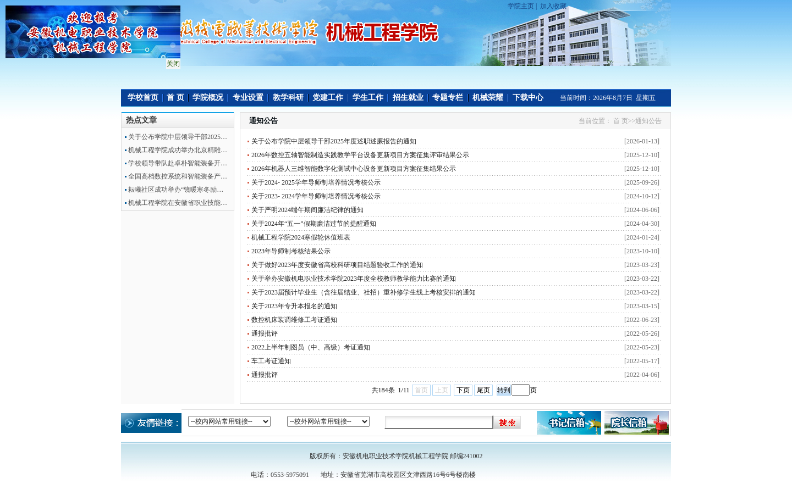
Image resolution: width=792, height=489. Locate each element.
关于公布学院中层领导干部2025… (177, 137)
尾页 (483, 390)
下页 (463, 390)
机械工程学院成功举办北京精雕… (177, 150)
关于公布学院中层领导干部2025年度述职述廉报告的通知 (333, 141)
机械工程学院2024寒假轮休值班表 (300, 237)
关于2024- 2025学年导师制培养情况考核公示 (316, 182)
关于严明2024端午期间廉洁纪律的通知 (307, 210)
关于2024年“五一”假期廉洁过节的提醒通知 (313, 223)
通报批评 (264, 333)
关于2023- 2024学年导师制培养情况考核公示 (316, 196)
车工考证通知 (271, 361)
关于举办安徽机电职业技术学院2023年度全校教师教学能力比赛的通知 (353, 278)
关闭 (171, 62)
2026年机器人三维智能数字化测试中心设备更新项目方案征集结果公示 (353, 169)
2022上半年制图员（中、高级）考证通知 (310, 347)
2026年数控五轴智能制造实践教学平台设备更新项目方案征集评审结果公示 (360, 155)
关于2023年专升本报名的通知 (294, 306)
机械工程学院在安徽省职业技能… (177, 203)
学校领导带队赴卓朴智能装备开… (177, 163)
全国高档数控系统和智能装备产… (177, 176)
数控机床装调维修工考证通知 (294, 320)
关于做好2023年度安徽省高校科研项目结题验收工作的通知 (337, 265)
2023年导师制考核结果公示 (291, 251)
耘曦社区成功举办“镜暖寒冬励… (175, 189)
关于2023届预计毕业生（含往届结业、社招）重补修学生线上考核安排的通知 (363, 292)
